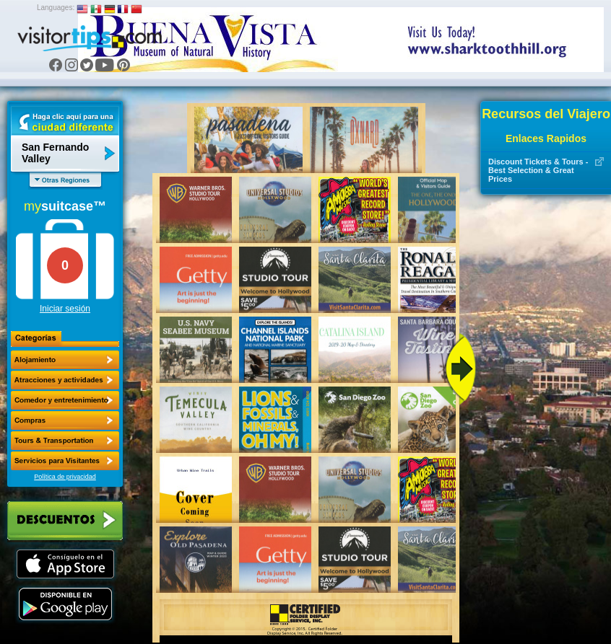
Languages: (55, 8)
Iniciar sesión (65, 309)
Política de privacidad (65, 476)
